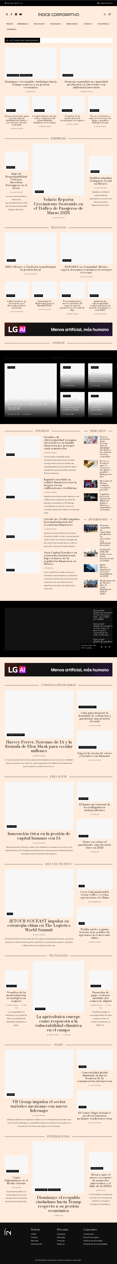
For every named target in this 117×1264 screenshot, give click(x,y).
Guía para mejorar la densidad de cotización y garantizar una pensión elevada (94, 717)
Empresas (39, 191)
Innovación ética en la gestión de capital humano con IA (39, 836)
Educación (12, 826)
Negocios (11, 260)
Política (11, 367)
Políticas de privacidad (92, 1240)
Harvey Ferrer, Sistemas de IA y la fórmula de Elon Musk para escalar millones (39, 747)
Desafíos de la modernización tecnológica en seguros (72, 118)
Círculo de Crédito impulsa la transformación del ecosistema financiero (62, 522)
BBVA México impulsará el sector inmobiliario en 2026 (106, 570)
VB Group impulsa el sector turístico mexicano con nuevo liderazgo (39, 1106)
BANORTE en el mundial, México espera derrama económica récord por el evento (86, 269)
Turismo (11, 1094)
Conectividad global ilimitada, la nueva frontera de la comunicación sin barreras (94, 1077)
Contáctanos (88, 1234)
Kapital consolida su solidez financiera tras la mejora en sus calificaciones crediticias (60, 484)
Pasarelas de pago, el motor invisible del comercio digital (101, 997)
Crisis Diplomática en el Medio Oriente (16, 1180)
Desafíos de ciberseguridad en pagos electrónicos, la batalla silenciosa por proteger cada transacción (60, 443)
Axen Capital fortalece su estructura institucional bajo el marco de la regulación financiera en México (60, 558)
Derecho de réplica (91, 1237)
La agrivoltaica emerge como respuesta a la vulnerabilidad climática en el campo (44, 119)
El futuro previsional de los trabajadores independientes (94, 807)
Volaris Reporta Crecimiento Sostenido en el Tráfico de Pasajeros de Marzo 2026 (58, 206)
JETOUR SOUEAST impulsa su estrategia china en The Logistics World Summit (39, 926)
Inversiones (67, 75)
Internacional (26, 75)
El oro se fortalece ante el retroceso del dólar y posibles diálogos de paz (100, 119)
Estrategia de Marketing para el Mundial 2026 (44, 303)
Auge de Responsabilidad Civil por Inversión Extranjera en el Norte (16, 181)
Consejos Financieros (16, 735)
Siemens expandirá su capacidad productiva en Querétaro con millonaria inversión (86, 84)
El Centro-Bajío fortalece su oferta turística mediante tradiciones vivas (94, 1115)
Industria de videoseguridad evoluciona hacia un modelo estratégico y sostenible (100, 305)
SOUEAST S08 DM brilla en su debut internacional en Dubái (107, 555)
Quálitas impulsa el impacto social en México (101, 181)
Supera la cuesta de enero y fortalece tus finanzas (94, 755)
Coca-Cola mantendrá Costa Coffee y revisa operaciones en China (94, 894)
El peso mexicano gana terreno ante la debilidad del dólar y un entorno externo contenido (17, 120)
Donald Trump (13, 75)
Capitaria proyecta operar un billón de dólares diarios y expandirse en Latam (105, 502)
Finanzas (10, 454)
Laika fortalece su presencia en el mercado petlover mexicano (16, 304)
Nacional (34, 1240)
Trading (34, 1237)
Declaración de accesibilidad (95, 1244)
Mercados (11, 110)
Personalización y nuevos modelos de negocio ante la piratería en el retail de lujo (72, 305)
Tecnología (39, 110)
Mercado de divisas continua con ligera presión (106, 485)
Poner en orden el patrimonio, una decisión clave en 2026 (94, 844)
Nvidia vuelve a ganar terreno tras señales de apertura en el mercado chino (94, 934)
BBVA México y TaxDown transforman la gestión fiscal (30, 268)
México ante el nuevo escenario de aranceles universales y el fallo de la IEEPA (101, 1180)
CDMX (33, 1234)
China (10, 914)
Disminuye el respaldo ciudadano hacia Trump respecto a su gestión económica (31, 84)
